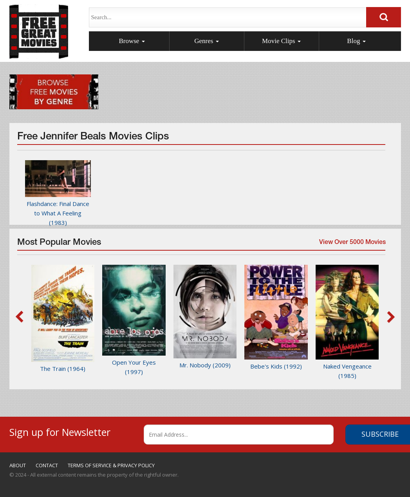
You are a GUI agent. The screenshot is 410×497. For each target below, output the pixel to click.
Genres (206, 41)
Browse (131, 41)
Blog (356, 41)
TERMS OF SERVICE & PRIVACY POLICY (111, 465)
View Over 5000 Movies (351, 245)
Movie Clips (281, 41)
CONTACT (47, 465)
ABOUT (17, 465)
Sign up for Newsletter (59, 431)
